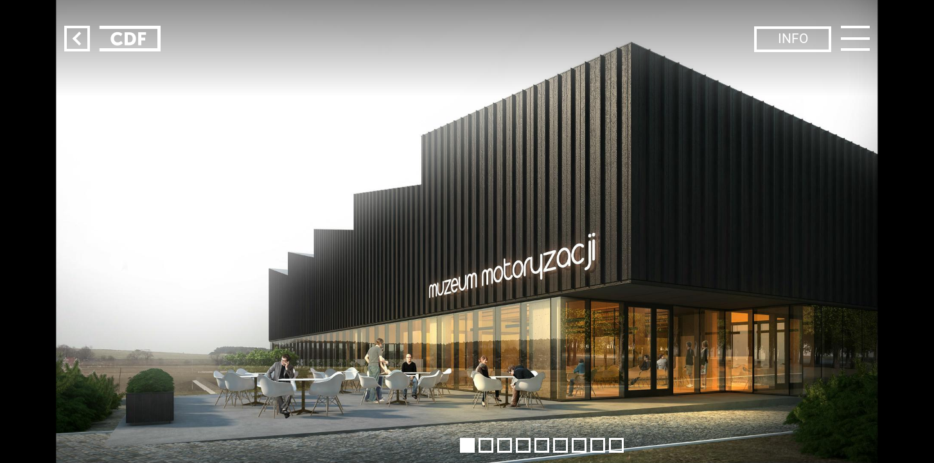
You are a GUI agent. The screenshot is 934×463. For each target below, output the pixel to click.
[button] (467, 445)
